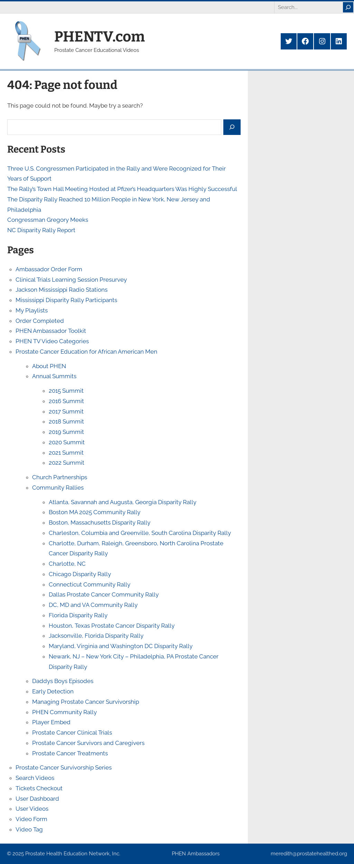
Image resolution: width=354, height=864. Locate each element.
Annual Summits (54, 376)
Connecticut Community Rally (89, 584)
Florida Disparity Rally (78, 615)
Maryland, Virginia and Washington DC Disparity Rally (121, 646)
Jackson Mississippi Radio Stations (62, 289)
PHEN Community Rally (64, 712)
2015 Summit (66, 390)
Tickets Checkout (39, 788)
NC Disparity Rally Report (41, 230)
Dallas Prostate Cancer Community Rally (104, 594)
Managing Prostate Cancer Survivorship (85, 701)
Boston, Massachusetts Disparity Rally (99, 522)
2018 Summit (66, 421)
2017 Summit (66, 411)
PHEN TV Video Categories (52, 341)
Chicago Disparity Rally (80, 574)
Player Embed (51, 722)
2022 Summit (66, 462)
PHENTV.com (99, 36)
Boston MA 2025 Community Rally (94, 512)
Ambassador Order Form (49, 269)
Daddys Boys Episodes (62, 680)
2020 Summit (67, 442)
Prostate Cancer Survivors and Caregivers (88, 742)
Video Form (31, 819)
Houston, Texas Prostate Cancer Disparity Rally (112, 625)
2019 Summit (66, 431)
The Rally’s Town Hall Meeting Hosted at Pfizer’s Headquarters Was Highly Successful (122, 188)
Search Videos (35, 777)
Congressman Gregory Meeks (47, 219)
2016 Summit (66, 401)
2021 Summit (66, 452)
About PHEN (49, 366)
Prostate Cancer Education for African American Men (86, 351)
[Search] (348, 7)
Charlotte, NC (67, 563)
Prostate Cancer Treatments (70, 753)
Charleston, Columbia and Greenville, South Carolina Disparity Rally (140, 532)
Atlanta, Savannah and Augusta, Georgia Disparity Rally (122, 502)
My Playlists (32, 310)
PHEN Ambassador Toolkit (51, 330)
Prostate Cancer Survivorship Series (64, 767)
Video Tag (29, 829)
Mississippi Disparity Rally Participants (66, 300)
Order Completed (40, 320)
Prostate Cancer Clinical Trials (72, 732)
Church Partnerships (59, 477)
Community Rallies (58, 487)
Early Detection (53, 691)
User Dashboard (37, 798)
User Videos (32, 808)
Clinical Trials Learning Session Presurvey (71, 279)
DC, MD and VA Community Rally (93, 604)
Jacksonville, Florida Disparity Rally (96, 635)
